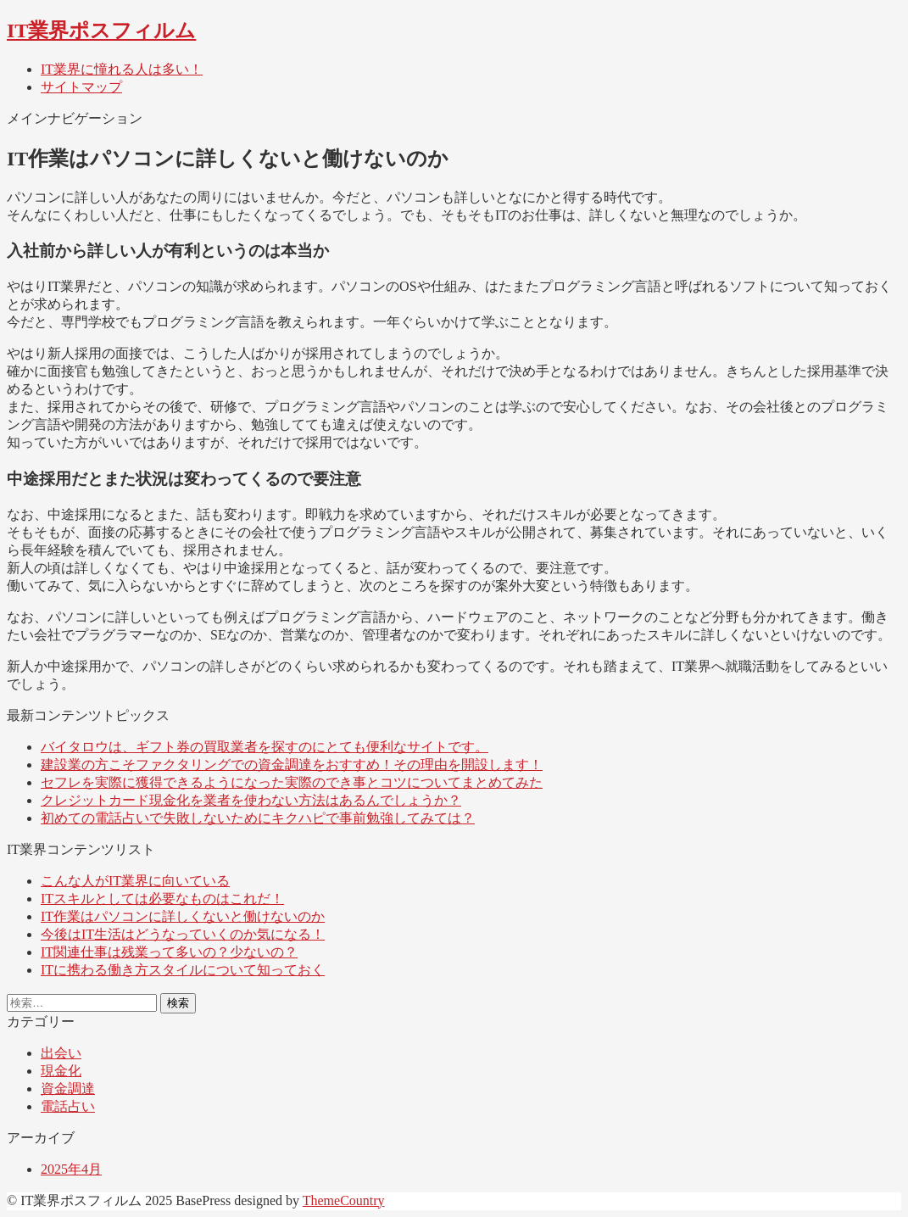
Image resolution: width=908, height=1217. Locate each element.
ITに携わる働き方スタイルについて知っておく (183, 970)
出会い (61, 1053)
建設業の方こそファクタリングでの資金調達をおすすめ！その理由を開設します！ (292, 764)
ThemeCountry (344, 1200)
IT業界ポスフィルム (101, 31)
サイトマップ (81, 87)
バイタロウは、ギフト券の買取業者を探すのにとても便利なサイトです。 (264, 747)
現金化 (61, 1070)
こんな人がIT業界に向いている (135, 881)
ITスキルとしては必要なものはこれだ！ (162, 898)
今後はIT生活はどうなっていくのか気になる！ (183, 934)
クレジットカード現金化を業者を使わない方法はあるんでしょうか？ (251, 800)
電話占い (68, 1106)
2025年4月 (71, 1169)
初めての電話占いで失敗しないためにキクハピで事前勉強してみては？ (258, 818)
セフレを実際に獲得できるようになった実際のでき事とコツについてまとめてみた (292, 782)
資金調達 (68, 1088)
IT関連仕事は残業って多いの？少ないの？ (169, 952)
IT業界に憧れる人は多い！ (122, 69)
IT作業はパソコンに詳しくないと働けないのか (183, 916)
